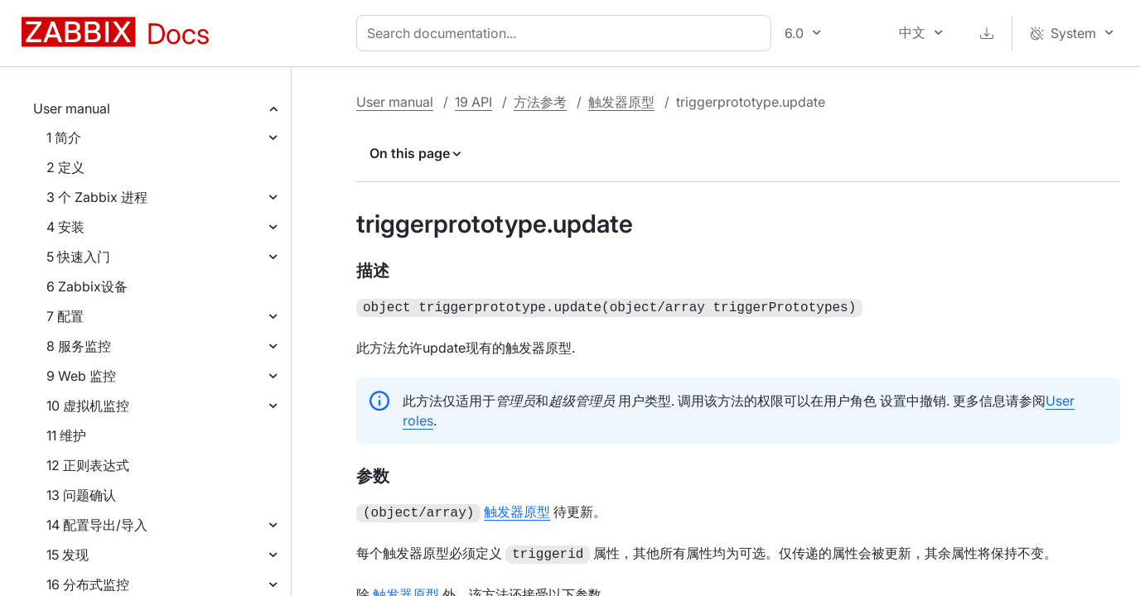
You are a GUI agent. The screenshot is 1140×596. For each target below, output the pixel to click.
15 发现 (67, 554)
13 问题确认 (81, 495)
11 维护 (66, 435)
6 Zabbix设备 (87, 286)
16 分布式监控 (87, 584)
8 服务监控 (78, 346)
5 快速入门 (78, 256)
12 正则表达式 (87, 465)
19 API (473, 102)
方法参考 (540, 102)
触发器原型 (621, 102)
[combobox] (567, 33)
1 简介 (63, 137)
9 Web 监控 (81, 376)
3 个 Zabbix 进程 (96, 197)
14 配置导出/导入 (96, 525)
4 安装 (65, 227)
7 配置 (65, 316)
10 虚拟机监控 (87, 405)
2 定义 (65, 167)
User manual (71, 108)
